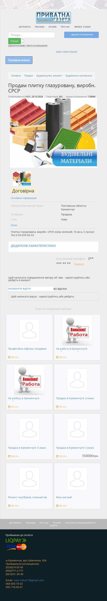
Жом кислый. (64, 497)
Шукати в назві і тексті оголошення (27, 45)
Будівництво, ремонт (49, 75)
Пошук (14, 41)
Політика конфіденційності (80, 522)
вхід (58, 51)
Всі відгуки (60, 288)
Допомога (25, 26)
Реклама (39, 26)
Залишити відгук (19, 288)
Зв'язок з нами (82, 26)
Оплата (52, 26)
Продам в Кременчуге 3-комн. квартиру (27, 448)
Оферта (54, 525)
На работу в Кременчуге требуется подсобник (71, 349)
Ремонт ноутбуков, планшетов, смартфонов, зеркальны (27, 498)
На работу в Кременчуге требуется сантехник (23, 399)
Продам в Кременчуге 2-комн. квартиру (75, 399)
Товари (28, 75)
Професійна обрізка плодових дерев (27, 349)
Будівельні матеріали (79, 75)
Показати (79, 264)
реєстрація (70, 51)
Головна (16, 75)
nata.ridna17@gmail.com (29, 580)
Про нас (65, 26)
